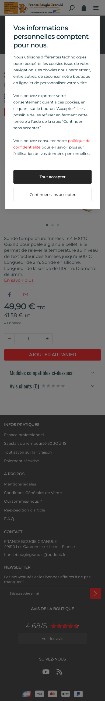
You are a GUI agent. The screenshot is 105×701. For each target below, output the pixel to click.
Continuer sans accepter (52, 194)
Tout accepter (52, 177)
